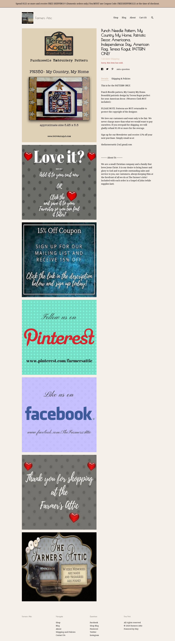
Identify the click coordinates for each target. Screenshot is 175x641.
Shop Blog (94, 626)
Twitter (93, 632)
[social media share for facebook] (102, 69)
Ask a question (123, 69)
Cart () (142, 17)
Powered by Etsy (131, 629)
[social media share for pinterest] (112, 69)
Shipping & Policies (120, 78)
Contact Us (60, 635)
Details (105, 78)
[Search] (152, 18)
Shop (115, 17)
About (133, 17)
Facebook (94, 623)
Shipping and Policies (65, 632)
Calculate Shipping (110, 59)
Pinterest (94, 629)
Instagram (94, 635)
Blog (124, 17)
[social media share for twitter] (107, 69)
